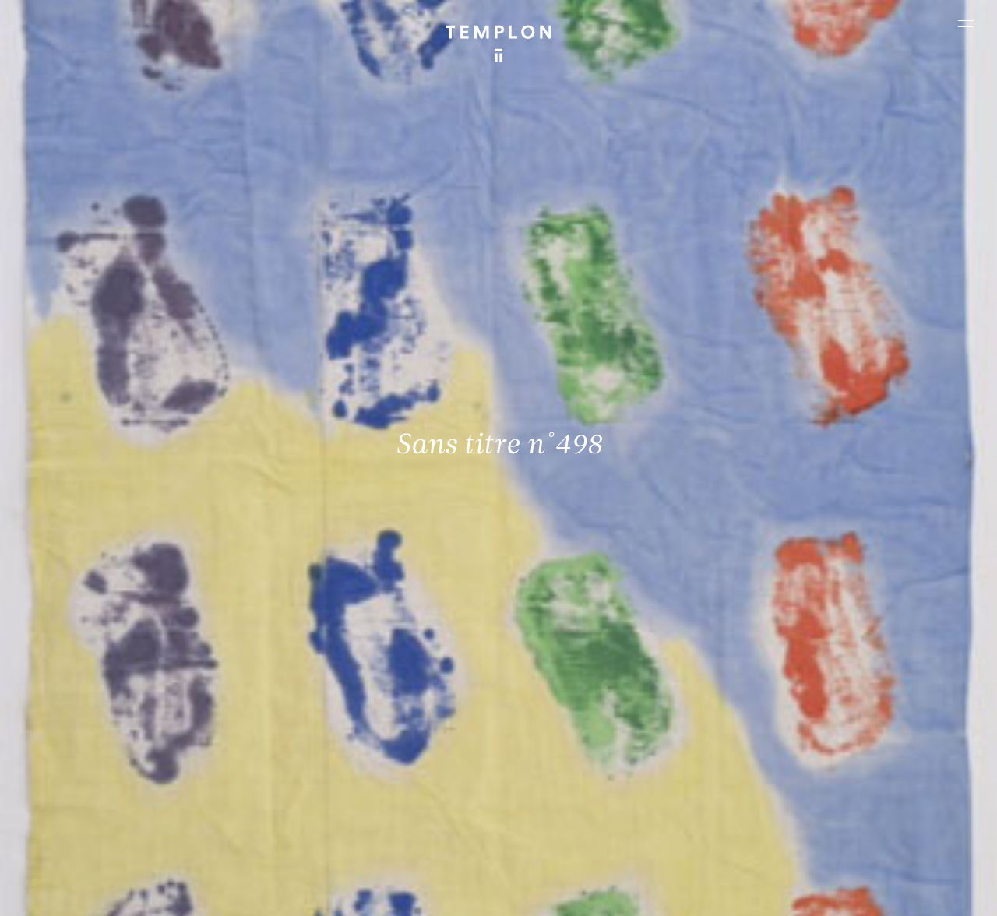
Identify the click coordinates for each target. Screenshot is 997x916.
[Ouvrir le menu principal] (965, 23)
